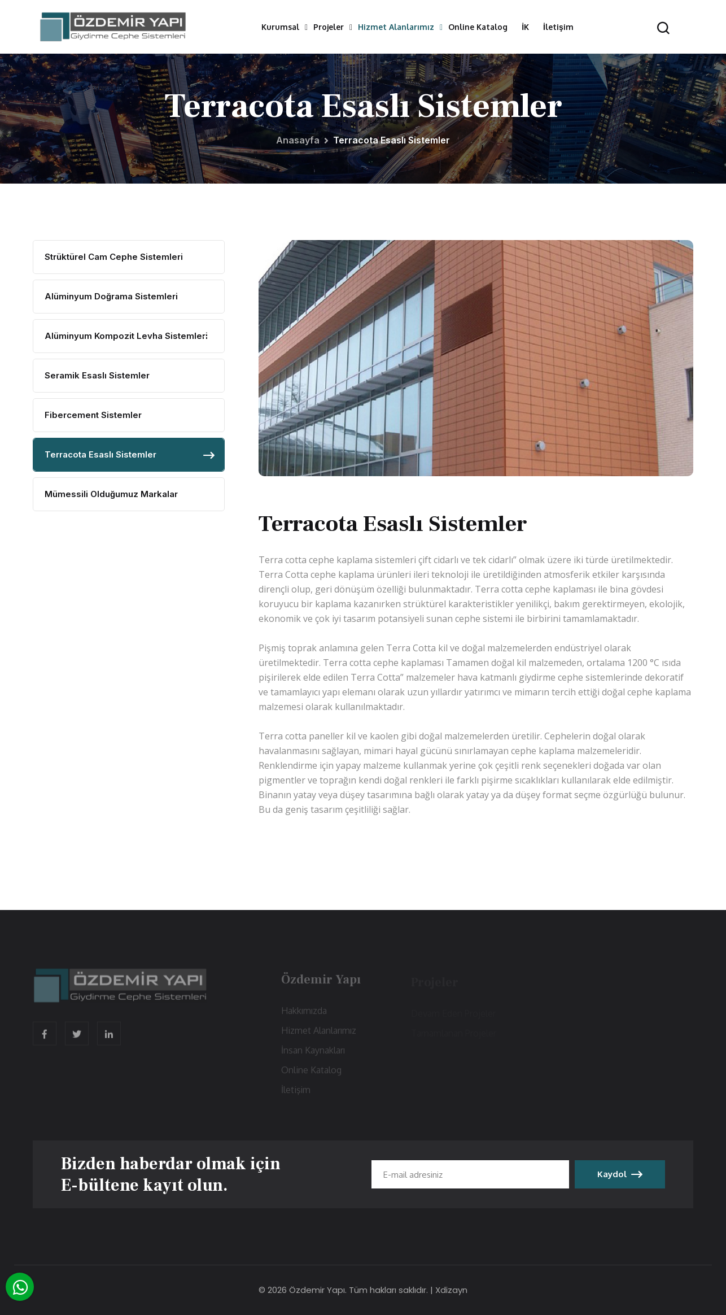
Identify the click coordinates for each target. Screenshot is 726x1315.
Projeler (328, 27)
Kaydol (619, 1174)
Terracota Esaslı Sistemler (100, 454)
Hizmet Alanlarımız (396, 27)
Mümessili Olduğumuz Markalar (111, 494)
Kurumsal (280, 27)
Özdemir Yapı (317, 1290)
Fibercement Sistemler (93, 415)
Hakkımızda (304, 1014)
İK (525, 27)
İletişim (558, 27)
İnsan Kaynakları (313, 1053)
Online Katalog (478, 27)
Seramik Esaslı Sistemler (97, 375)
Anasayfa (298, 140)
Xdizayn (451, 1290)
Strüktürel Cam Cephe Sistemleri (114, 256)
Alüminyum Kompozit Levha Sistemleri (126, 335)
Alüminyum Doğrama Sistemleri (111, 296)
